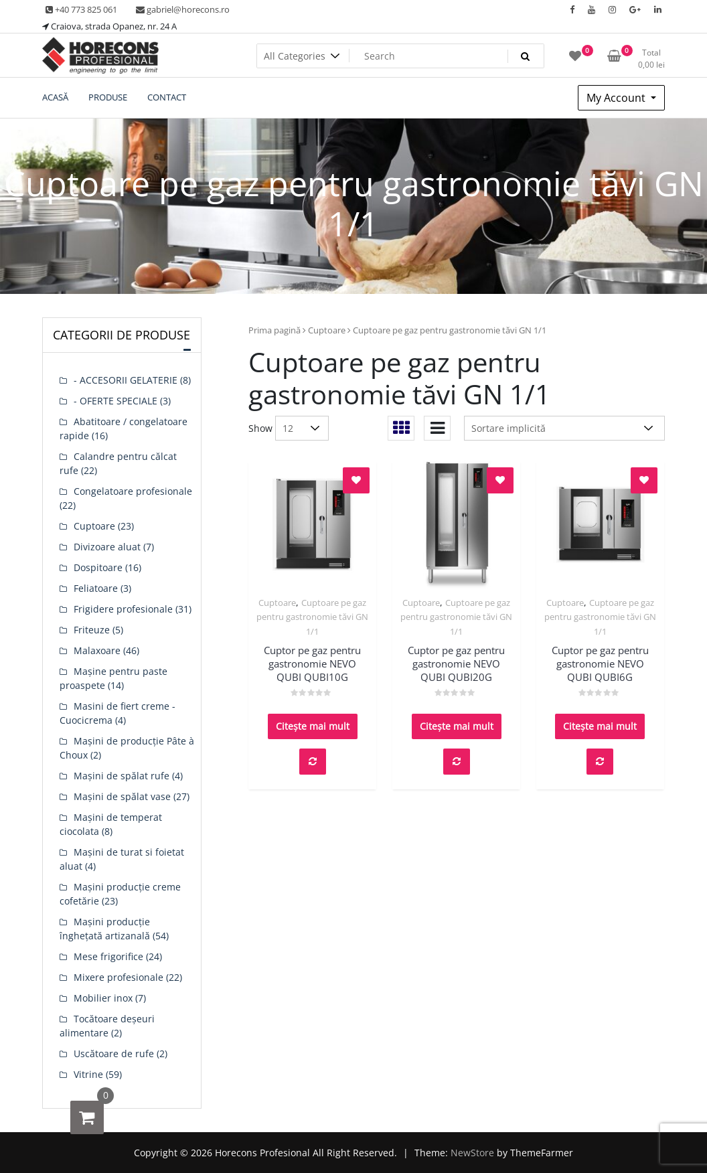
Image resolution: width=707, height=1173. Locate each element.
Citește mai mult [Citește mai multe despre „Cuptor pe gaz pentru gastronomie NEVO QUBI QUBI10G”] (312, 726)
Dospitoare (98, 567)
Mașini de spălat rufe (121, 775)
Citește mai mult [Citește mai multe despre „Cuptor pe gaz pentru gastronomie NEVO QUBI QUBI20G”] (456, 726)
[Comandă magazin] (564, 428)
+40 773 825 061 (81, 9)
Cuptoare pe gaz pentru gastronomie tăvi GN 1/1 (312, 617)
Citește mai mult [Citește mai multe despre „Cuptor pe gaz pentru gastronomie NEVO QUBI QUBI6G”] (600, 726)
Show (260, 428)
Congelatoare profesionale (133, 491)
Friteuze (92, 629)
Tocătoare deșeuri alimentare (107, 1025)
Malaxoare (97, 650)
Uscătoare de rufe (114, 1053)
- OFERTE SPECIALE (115, 400)
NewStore (472, 1152)
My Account (617, 97)
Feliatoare (96, 588)
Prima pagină (274, 330)
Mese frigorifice (108, 956)
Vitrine (88, 1074)
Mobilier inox (103, 998)
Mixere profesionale (118, 977)
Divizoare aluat (107, 546)
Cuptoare (326, 330)
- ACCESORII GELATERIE (125, 380)
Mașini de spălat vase (122, 796)
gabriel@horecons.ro (183, 9)
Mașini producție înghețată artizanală (105, 928)
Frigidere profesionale (123, 609)
